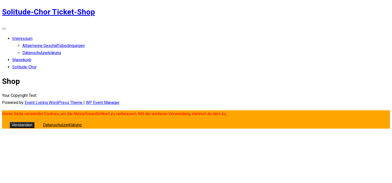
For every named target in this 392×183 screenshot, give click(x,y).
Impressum (22, 38)
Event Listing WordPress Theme (54, 102)
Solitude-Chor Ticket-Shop (48, 11)
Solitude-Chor (24, 67)
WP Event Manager (102, 102)
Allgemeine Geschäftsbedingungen (53, 45)
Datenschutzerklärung (41, 52)
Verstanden (22, 125)
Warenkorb (21, 59)
